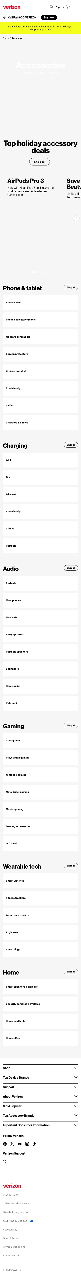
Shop (6, 38)
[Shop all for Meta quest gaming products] (40, 792)
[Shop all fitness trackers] (40, 898)
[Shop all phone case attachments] (40, 319)
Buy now (49, 17)
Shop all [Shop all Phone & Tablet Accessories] (71, 287)
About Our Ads (11, 1255)
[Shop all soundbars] (40, 669)
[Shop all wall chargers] (40, 460)
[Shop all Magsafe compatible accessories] (40, 336)
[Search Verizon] (52, 7)
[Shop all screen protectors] (40, 354)
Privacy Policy (11, 1195)
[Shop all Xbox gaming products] (40, 740)
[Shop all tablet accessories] (40, 405)
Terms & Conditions (14, 1246)
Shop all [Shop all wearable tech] (71, 865)
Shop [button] (6, 1068)
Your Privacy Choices (18, 1220)
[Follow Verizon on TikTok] (34, 1144)
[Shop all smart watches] (40, 880)
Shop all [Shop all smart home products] (71, 971)
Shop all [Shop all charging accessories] (71, 444)
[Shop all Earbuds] (40, 583)
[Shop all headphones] (40, 600)
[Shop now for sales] (35, 29)
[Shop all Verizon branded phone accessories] (40, 371)
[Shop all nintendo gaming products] (40, 774)
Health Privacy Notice (15, 1212)
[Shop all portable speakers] (40, 651)
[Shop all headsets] (40, 617)
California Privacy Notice (17, 1203)
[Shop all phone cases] (40, 302)
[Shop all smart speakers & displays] (40, 986)
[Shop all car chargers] (40, 477)
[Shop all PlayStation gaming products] (40, 757)
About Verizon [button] (13, 1096)
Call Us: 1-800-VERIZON (22, 17)
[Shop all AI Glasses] (40, 932)
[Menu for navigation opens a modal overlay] (76, 7)
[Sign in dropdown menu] (60, 7)
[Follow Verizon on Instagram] (27, 1144)
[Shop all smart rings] (40, 949)
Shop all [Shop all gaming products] (71, 725)
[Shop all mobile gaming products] (40, 809)
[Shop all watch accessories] (40, 915)
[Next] (77, 218)
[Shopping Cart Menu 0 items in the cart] (68, 7)
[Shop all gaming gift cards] (40, 843)
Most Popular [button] (12, 1106)
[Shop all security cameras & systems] (40, 1004)
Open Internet (11, 1238)
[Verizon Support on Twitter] (5, 1162)
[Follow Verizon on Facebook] (5, 1144)
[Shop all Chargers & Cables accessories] (40, 422)
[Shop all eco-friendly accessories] (40, 388)
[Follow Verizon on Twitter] (12, 1144)
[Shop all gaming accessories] (40, 826)
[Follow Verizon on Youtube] (20, 1144)
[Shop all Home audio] (40, 686)
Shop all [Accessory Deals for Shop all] (39, 161)
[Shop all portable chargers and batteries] (40, 545)
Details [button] (47, 29)
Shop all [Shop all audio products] (71, 568)
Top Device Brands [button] (16, 1077)
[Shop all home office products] (40, 1038)
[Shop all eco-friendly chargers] (40, 511)
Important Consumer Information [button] (26, 1125)
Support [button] (8, 1087)
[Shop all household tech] (40, 1021)
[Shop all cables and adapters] (40, 528)
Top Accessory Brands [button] (18, 1115)
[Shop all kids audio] (40, 703)
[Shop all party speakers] (40, 634)
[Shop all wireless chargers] (40, 494)
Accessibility (10, 1229)
